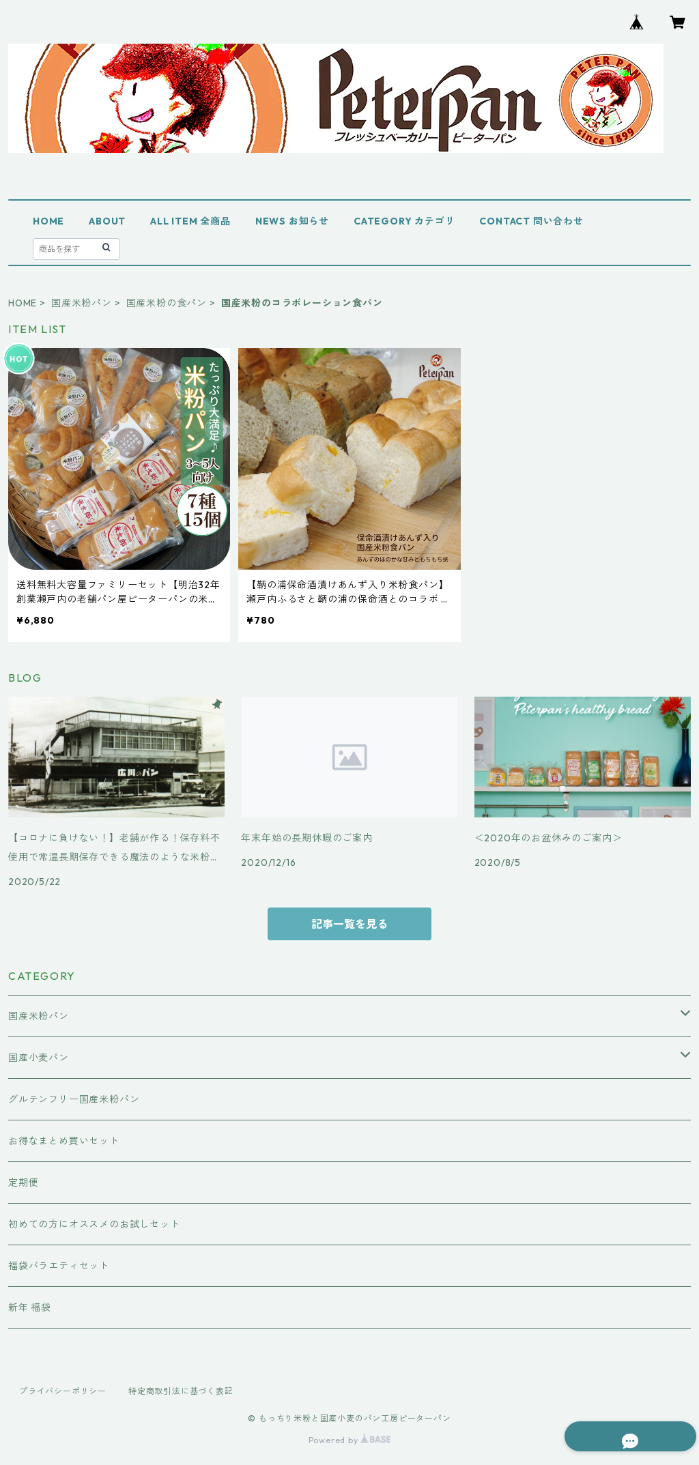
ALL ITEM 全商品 (190, 221)
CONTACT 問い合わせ (531, 221)
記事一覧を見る (349, 924)
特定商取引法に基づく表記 (180, 1391)
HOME (48, 221)
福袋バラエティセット (58, 1266)
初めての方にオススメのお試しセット (94, 1224)
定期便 (23, 1182)
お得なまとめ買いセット (63, 1141)
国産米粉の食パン (166, 303)
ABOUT (107, 221)
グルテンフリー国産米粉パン (73, 1099)
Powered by (350, 1440)
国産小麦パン (38, 1057)
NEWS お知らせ (292, 221)
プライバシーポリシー (62, 1391)
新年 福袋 (29, 1307)
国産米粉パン (81, 303)
